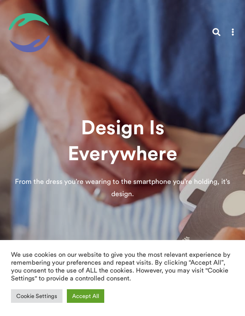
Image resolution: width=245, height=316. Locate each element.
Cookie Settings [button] (36, 296)
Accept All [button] (85, 296)
